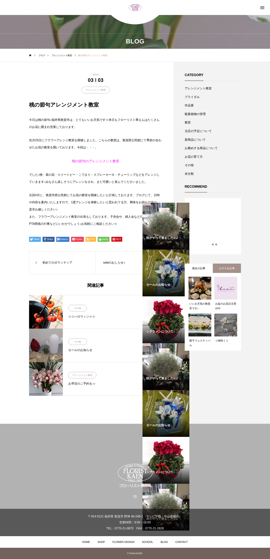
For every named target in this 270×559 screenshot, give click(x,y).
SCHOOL (147, 541)
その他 (77, 308)
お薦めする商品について (201, 148)
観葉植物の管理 (195, 114)
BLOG (164, 541)
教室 (188, 122)
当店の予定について (198, 131)
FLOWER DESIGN (123, 541)
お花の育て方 (194, 156)
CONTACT (181, 541)
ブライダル (192, 97)
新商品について (195, 139)
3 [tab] (216, 244)
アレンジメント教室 (96, 90)
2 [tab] (213, 244)
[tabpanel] (165, 273)
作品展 (189, 105)
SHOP (101, 541)
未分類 (189, 173)
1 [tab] (209, 244)
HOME (86, 541)
